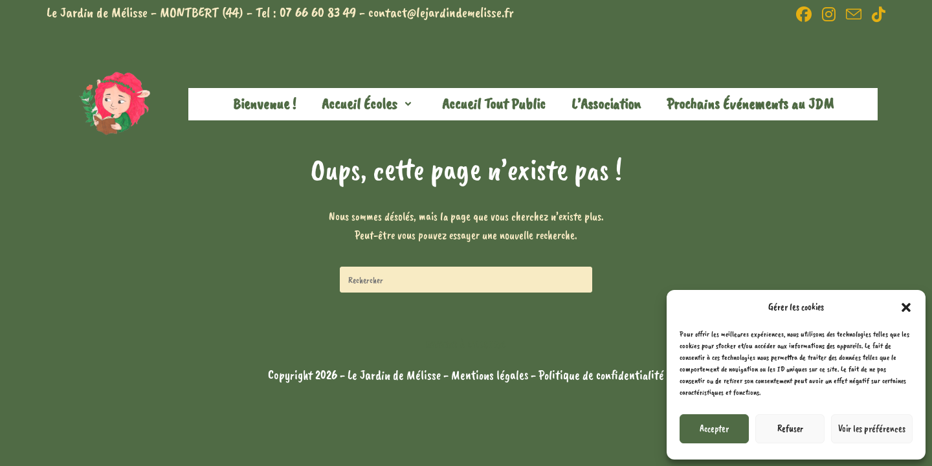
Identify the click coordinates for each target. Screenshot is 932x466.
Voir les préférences (871, 429)
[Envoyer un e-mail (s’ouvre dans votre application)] (854, 14)
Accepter (714, 429)
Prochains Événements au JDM (750, 103)
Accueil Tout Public (494, 103)
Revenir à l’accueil (466, 345)
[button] (906, 307)
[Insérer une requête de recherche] (466, 280)
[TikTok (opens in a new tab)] (876, 14)
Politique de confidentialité (601, 375)
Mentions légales (491, 375)
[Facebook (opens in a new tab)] (804, 14)
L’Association (606, 103)
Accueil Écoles (369, 103)
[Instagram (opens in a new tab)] (829, 14)
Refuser (790, 429)
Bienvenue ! (264, 103)
